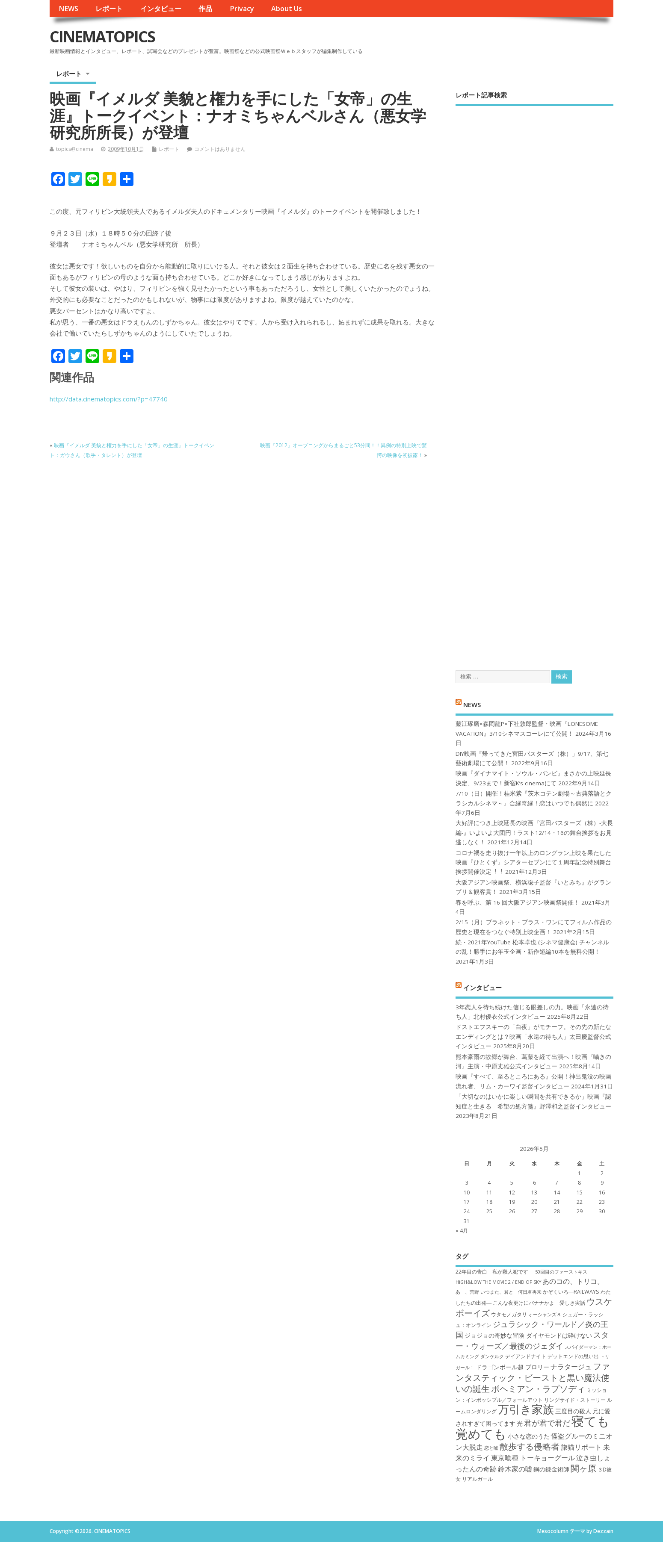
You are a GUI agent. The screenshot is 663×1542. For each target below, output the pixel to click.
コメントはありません (220, 149)
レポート (109, 8)
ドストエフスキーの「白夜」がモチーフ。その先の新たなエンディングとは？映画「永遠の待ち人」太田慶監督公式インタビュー (533, 1036)
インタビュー (160, 8)
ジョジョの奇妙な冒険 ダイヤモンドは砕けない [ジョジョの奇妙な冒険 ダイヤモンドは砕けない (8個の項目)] (528, 1335)
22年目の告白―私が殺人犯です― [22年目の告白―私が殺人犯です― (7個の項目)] (495, 1271)
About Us (286, 8)
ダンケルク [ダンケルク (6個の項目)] (492, 1356)
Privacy (242, 8)
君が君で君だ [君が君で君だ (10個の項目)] (547, 1423)
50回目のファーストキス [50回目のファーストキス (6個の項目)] (561, 1272)
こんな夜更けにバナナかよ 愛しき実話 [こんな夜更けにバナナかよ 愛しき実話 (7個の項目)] (539, 1302)
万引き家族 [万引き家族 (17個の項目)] (526, 1409)
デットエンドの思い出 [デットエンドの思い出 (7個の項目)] (573, 1356)
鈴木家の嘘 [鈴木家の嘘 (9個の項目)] (515, 1469)
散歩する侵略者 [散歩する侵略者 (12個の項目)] (529, 1446)
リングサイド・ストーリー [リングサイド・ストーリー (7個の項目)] (575, 1399)
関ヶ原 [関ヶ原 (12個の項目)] (583, 1468)
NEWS (68, 8)
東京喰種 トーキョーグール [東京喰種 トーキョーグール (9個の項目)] (533, 1457)
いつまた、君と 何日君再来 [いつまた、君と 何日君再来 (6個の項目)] (511, 1292)
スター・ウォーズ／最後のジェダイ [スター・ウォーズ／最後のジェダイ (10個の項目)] (532, 1340)
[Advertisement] (534, 380)
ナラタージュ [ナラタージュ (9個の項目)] (571, 1366)
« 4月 (462, 1230)
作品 (205, 8)
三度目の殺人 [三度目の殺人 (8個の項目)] (573, 1411)
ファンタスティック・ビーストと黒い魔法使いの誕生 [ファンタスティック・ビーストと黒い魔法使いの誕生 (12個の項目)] (533, 1377)
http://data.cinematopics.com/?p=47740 (109, 399)
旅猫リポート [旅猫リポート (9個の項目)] (581, 1447)
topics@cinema (74, 149)
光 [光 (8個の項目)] (520, 1423)
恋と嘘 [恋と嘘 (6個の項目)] (491, 1448)
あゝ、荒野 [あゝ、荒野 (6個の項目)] (467, 1292)
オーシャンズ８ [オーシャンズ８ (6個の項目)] (544, 1315)
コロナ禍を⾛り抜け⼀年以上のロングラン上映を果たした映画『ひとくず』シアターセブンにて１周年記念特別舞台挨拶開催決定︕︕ (533, 862)
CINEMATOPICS (102, 36)
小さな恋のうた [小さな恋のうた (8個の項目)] (529, 1436)
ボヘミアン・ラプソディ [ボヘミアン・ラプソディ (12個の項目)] (538, 1389)
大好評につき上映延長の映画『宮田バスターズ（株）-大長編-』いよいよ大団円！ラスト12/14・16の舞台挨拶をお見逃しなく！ (534, 832)
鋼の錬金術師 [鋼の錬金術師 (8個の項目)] (551, 1469)
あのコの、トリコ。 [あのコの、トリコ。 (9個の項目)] (573, 1281)
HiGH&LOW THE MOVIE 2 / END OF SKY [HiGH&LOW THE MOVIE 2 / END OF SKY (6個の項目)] (498, 1282)
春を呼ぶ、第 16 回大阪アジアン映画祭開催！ (518, 902)
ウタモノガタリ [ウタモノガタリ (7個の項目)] (509, 1314)
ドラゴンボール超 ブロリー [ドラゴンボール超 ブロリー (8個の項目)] (512, 1367)
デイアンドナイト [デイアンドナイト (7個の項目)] (525, 1356)
